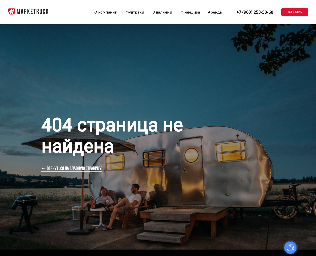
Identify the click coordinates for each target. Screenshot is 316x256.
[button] (294, 12)
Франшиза (190, 12)
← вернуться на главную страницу (71, 168)
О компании (105, 12)
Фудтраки (135, 12)
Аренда (215, 12)
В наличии (162, 12)
